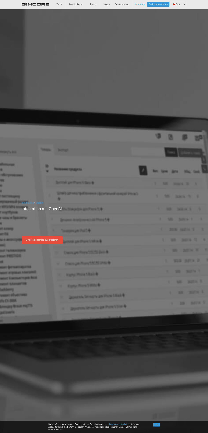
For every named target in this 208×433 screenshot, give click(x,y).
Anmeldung (139, 4)
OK (156, 424)
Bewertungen (122, 4)
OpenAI (40, 202)
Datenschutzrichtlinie (118, 424)
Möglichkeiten (76, 4)
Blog (105, 4)
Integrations (28, 202)
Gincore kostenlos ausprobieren (42, 239)
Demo (93, 4)
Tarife (59, 4)
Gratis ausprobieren (158, 4)
